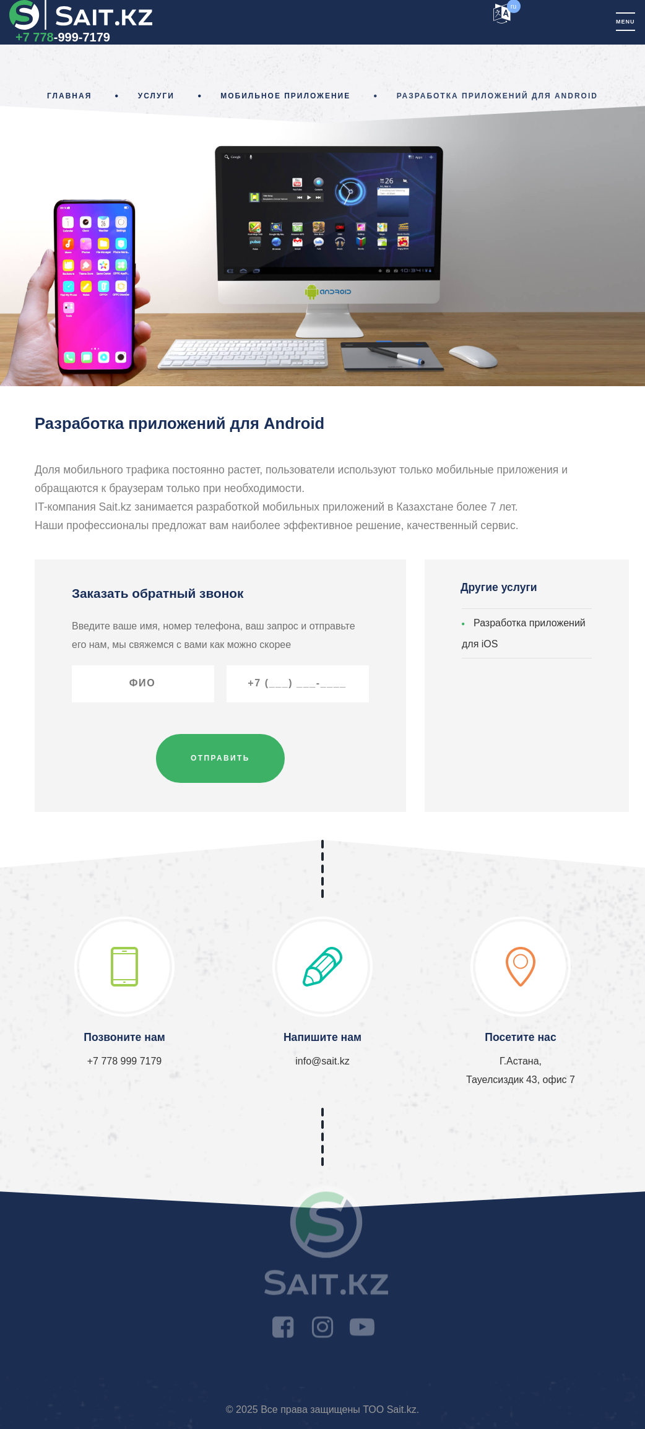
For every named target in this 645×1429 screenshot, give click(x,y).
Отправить (220, 758)
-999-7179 (62, 37)
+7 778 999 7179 (124, 1061)
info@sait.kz (322, 1061)
